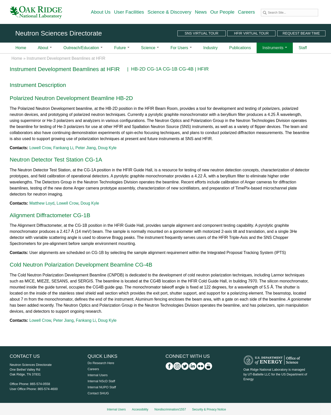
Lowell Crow (40, 148)
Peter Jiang (85, 148)
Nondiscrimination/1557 (170, 409)
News (201, 12)
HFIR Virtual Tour (251, 33)
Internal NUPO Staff (102, 387)
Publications (240, 48)
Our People (222, 12)
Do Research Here (101, 363)
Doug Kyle (107, 148)
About (45, 48)
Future (121, 48)
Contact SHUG (98, 393)
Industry (210, 48)
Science (150, 48)
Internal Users (98, 375)
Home (21, 48)
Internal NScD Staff (101, 381)
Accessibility (140, 409)
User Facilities (129, 12)
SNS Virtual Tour (201, 33)
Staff (303, 48)
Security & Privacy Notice (209, 409)
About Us (101, 12)
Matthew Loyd (42, 203)
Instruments (274, 48)
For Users (181, 48)
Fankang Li (63, 148)
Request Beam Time (301, 33)
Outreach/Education (83, 48)
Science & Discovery (170, 12)
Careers (246, 12)
